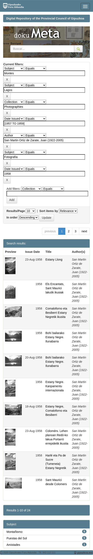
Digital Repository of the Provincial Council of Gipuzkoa (45, 18)
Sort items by (48, 211)
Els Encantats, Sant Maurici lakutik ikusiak (54, 288)
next (84, 231)
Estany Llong (53, 259)
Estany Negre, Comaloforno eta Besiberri (56, 410)
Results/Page (15, 211)
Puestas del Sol (16, 538)
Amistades (13, 544)
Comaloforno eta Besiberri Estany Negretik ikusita (56, 313)
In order (11, 217)
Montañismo (14, 531)
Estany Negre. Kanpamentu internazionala (54, 386)
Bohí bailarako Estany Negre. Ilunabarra (54, 337)
